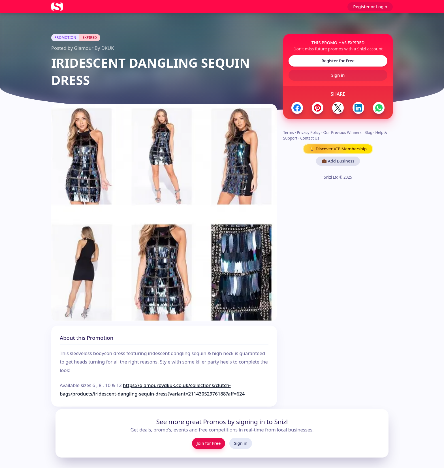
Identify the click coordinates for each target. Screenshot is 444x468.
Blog (368, 132)
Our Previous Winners (342, 132)
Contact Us (309, 138)
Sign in (338, 75)
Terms (288, 132)
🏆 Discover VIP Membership (338, 148)
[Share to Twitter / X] (338, 108)
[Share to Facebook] (297, 108)
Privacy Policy (308, 132)
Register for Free (338, 60)
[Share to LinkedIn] (358, 108)
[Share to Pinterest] (317, 108)
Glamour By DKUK (94, 48)
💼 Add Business (338, 161)
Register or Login (370, 6)
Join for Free (209, 443)
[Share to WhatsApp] (379, 108)
